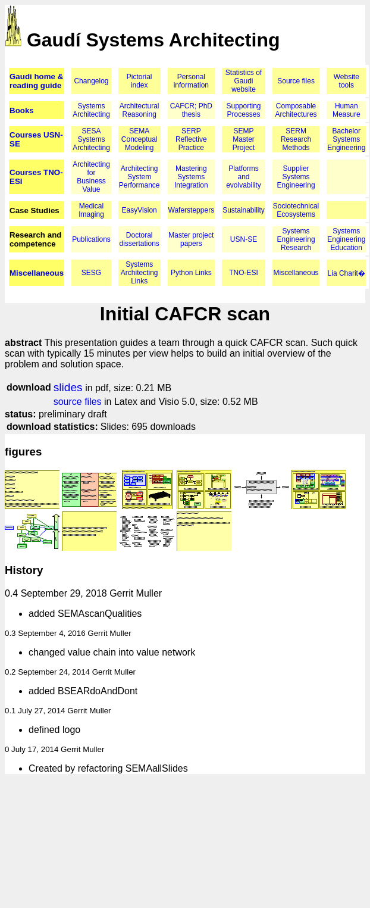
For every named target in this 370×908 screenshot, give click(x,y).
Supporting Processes (243, 110)
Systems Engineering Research (296, 239)
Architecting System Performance (139, 176)
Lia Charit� (346, 273)
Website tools (346, 81)
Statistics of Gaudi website (243, 80)
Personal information (191, 81)
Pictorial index (139, 81)
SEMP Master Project (244, 139)
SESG (91, 273)
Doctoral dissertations (139, 239)
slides (68, 387)
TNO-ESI (243, 273)
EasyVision (139, 210)
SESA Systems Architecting (91, 139)
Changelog (91, 81)
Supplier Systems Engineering (296, 176)
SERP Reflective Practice (191, 139)
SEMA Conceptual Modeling (139, 139)
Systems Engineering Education (346, 239)
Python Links (191, 273)
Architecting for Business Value (91, 177)
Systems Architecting (91, 110)
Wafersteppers (191, 210)
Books (22, 110)
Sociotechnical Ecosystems (296, 210)
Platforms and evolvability (243, 176)
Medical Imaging (91, 210)
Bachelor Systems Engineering (346, 139)
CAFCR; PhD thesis (191, 110)
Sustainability (243, 210)
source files (78, 402)
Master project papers (191, 239)
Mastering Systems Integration (191, 176)
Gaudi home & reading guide (36, 81)
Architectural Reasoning (139, 110)
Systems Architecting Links (139, 272)
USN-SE (243, 239)
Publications (91, 239)
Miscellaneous (37, 273)
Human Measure (346, 110)
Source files (296, 81)
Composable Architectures (296, 110)
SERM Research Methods (296, 139)
